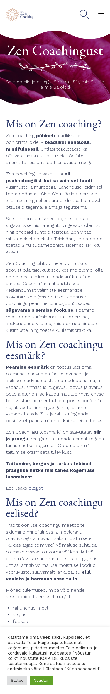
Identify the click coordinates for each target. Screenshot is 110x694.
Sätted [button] (17, 680)
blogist (35, 488)
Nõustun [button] (41, 680)
